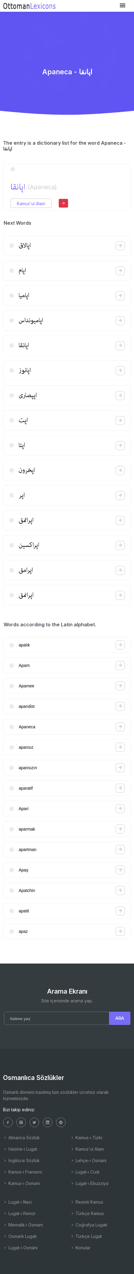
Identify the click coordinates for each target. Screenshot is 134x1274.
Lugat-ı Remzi (19, 1213)
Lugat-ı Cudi (84, 1171)
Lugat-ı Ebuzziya (89, 1183)
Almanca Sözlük (21, 1137)
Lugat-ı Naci (17, 1202)
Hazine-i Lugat (20, 1149)
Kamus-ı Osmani (21, 1183)
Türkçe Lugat (86, 1236)
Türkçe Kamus (87, 1213)
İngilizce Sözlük (21, 1160)
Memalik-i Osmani (23, 1224)
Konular (80, 1247)
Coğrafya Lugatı (88, 1224)
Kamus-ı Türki (86, 1137)
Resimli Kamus (86, 1202)
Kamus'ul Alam (31, 203)
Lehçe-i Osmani (88, 1160)
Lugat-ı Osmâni (20, 1247)
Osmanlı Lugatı (20, 1236)
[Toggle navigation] (122, 5)
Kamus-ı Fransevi (22, 1171)
